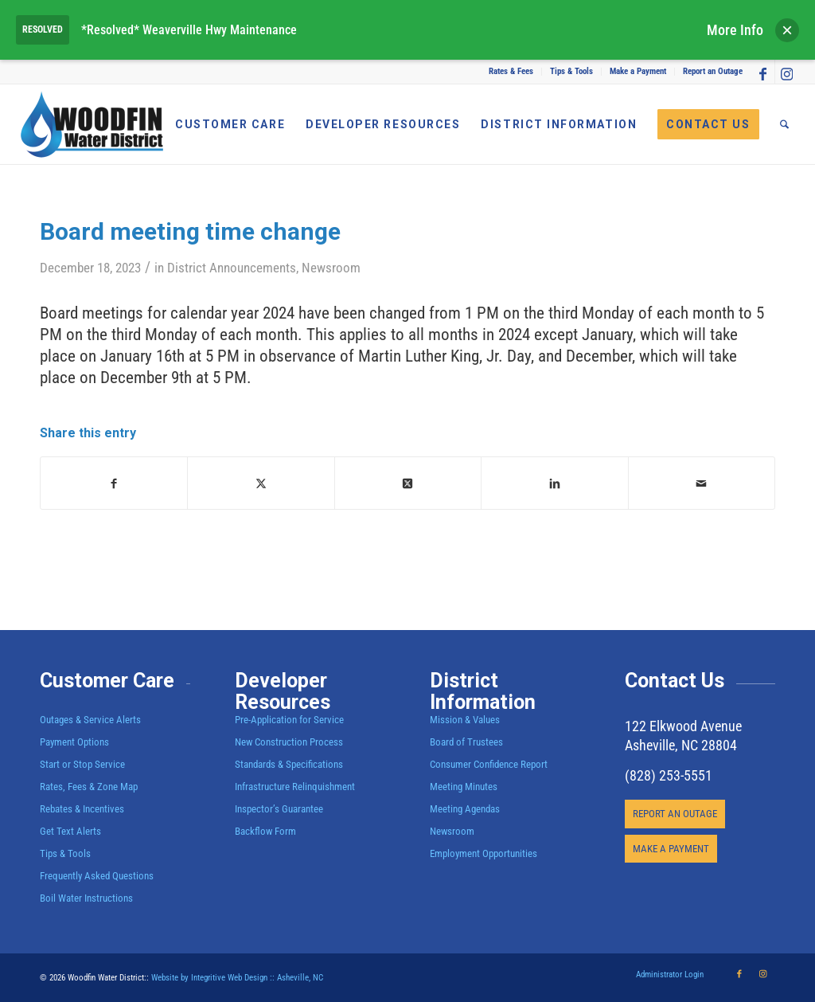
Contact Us (674, 680)
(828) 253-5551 (668, 775)
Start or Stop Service (82, 764)
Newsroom (331, 268)
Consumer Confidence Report (489, 764)
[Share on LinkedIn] (554, 483)
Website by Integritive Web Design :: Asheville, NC (237, 978)
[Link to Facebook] (762, 72)
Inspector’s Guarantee (280, 809)
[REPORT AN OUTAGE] (675, 814)
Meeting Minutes (463, 787)
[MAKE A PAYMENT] (671, 849)
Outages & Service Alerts (90, 720)
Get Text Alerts (70, 831)
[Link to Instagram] (787, 72)
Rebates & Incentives (82, 809)
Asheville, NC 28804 (681, 745)
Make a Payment (638, 71)
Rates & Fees (511, 71)
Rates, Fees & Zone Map (89, 787)
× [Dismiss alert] (787, 30)
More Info (735, 30)
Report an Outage (713, 71)
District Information (483, 691)
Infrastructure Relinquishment (295, 787)
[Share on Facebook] (114, 483)
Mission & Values (465, 720)
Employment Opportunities (483, 853)
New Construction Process (289, 742)
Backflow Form (265, 831)
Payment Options (74, 742)
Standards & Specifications (289, 764)
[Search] (784, 124)
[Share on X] (260, 483)
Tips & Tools (571, 71)
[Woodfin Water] (92, 124)
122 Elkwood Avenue (683, 726)
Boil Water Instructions (86, 898)
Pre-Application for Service (289, 720)
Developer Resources (282, 691)
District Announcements (231, 268)
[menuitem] (511, 72)
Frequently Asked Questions (97, 876)
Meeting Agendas (465, 809)
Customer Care (107, 680)
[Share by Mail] (701, 483)
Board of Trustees (466, 742)
